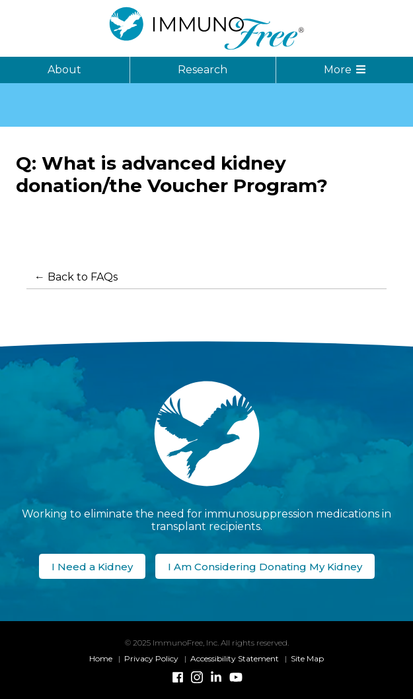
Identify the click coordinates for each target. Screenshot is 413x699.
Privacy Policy (151, 658)
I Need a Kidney (92, 566)
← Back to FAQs (76, 277)
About (64, 69)
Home (100, 658)
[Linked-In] (216, 677)
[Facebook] (178, 677)
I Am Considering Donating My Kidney (265, 566)
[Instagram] (197, 677)
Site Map (307, 658)
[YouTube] (235, 677)
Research (202, 69)
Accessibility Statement (234, 658)
